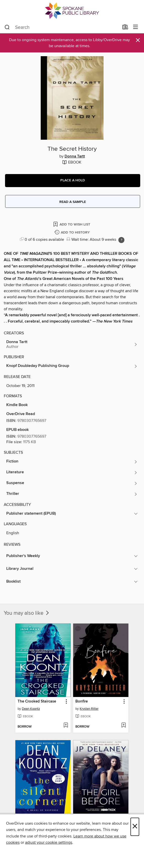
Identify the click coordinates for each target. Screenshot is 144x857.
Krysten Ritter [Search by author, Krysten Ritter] (89, 709)
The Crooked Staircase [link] (37, 701)
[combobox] (62, 27)
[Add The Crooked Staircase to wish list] (66, 725)
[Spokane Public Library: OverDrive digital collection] (72, 11)
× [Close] (135, 826)
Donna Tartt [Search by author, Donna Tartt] (75, 156)
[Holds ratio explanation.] (121, 240)
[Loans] (125, 28)
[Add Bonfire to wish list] (123, 725)
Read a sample (72, 202)
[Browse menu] (135, 27)
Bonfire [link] (81, 701)
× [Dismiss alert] (137, 40)
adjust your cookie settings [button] (48, 842)
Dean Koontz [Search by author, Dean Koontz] (31, 709)
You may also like (27, 613)
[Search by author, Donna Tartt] (72, 344)
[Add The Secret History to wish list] (72, 224)
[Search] (7, 27)
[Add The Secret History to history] (72, 232)
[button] (72, 180)
